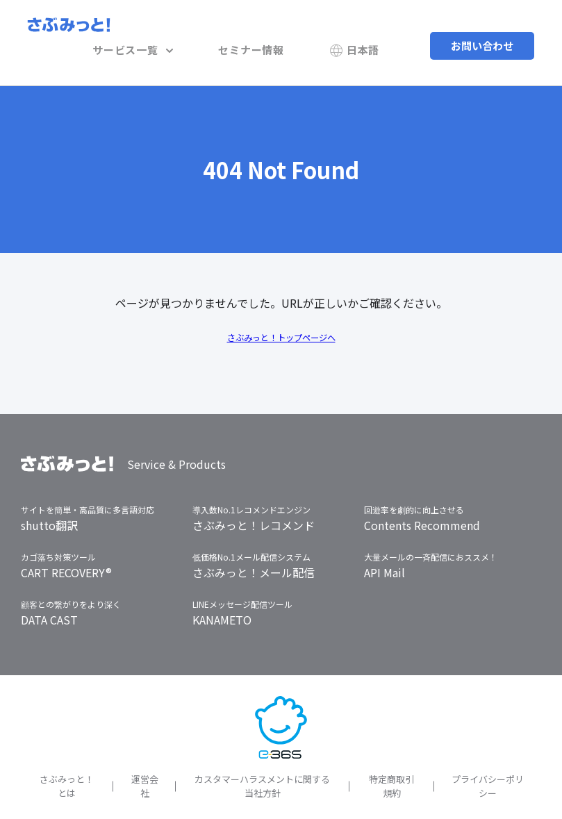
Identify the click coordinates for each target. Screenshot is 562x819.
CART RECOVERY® (66, 550)
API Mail (384, 550)
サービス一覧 (178, 31)
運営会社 (144, 763)
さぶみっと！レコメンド (253, 503)
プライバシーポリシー (488, 763)
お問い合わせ (482, 31)
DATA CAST (49, 597)
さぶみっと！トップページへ (281, 314)
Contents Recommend (422, 503)
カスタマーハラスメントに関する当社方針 (262, 763)
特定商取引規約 (391, 763)
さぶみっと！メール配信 (253, 550)
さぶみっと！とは (67, 763)
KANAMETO (221, 597)
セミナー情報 (278, 31)
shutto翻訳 (49, 503)
